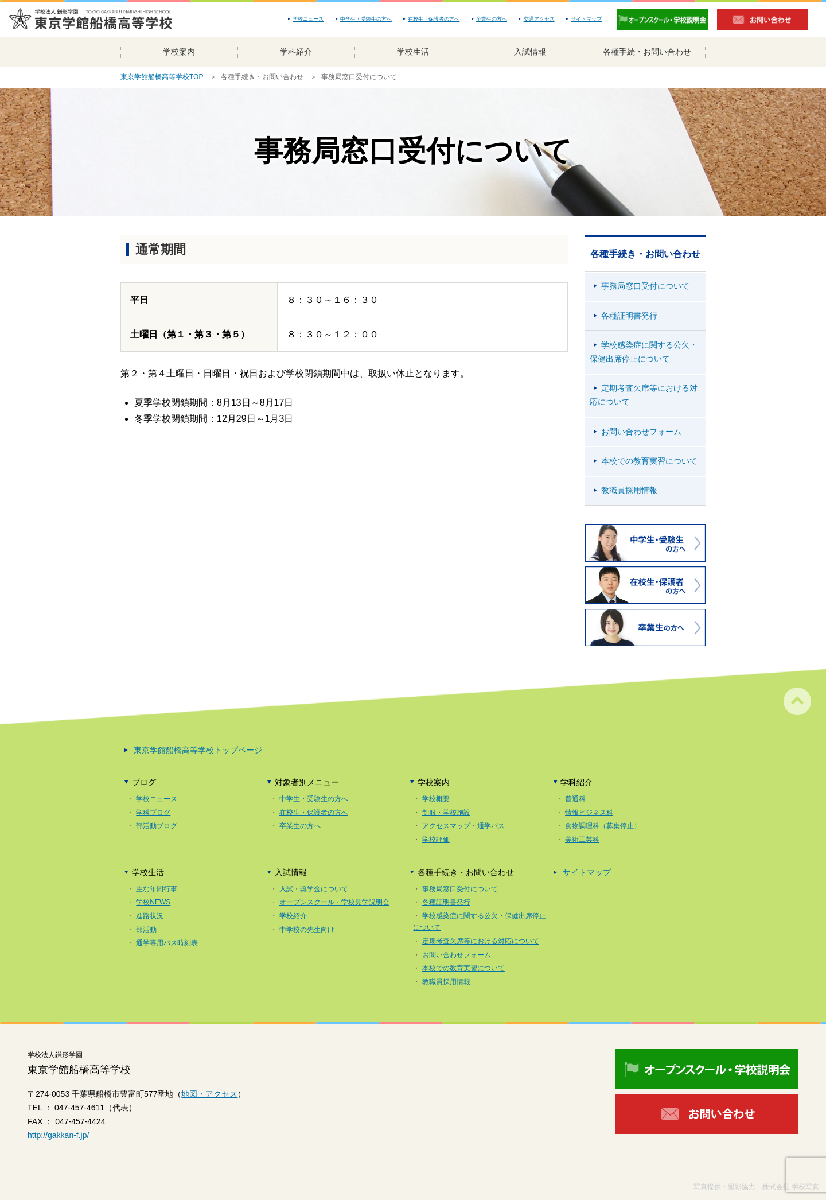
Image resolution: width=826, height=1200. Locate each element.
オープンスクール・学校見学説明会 (334, 902)
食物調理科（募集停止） (603, 826)
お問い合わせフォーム (641, 431)
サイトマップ (586, 19)
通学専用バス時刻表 (167, 943)
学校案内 (179, 51)
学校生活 (413, 51)
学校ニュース (308, 19)
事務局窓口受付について (645, 285)
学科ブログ (153, 813)
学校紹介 (293, 916)
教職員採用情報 (629, 490)
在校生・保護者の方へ (433, 19)
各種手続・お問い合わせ (647, 51)
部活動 (146, 930)
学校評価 (436, 840)
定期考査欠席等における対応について (644, 394)
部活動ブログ (156, 826)
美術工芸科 (582, 840)
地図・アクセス (209, 1093)
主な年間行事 (156, 889)
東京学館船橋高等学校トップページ (198, 750)
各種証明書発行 (629, 315)
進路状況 (149, 916)
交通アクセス (539, 19)
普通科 (575, 799)
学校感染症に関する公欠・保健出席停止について (644, 351)
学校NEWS (153, 902)
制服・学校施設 (446, 813)
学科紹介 (296, 51)
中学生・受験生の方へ (366, 19)
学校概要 (436, 799)
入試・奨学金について (313, 889)
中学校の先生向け (306, 930)
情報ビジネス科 (589, 813)
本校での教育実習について (649, 460)
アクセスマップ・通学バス (463, 826)
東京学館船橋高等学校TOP (161, 77)
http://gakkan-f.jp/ (58, 1135)
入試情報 (530, 51)
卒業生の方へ (491, 19)
